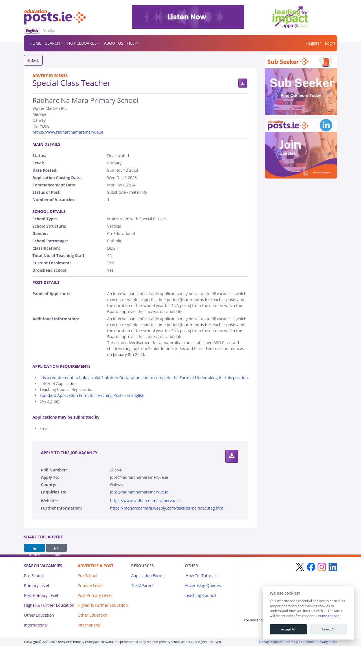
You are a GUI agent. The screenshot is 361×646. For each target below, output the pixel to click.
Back (33, 60)
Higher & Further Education (49, 605)
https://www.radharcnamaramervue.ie (67, 132)
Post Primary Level (41, 595)
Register (313, 43)
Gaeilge (49, 30)
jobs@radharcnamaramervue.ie (139, 492)
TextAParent (142, 585)
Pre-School (34, 575)
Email (56, 549)
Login (330, 43)
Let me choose (327, 616)
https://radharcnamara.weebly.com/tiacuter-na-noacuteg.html (167, 508)
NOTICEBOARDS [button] (82, 43)
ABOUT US (113, 43)
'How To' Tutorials (201, 575)
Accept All (288, 629)
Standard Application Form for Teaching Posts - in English (91, 395)
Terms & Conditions (300, 642)
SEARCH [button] (52, 43)
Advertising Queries (203, 585)
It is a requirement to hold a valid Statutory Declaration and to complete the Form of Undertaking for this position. (144, 377)
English (32, 30)
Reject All (328, 629)
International (36, 625)
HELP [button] (132, 43)
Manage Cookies (271, 642)
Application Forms (147, 575)
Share (34, 549)
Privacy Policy (327, 642)
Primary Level (36, 585)
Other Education (39, 615)
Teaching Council (200, 595)
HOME (35, 43)
